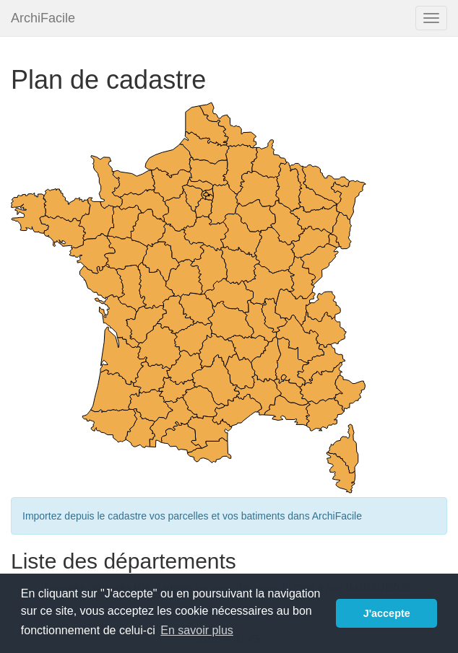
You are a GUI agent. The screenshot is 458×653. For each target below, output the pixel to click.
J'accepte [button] (386, 613)
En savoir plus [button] (196, 630)
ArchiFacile (43, 18)
